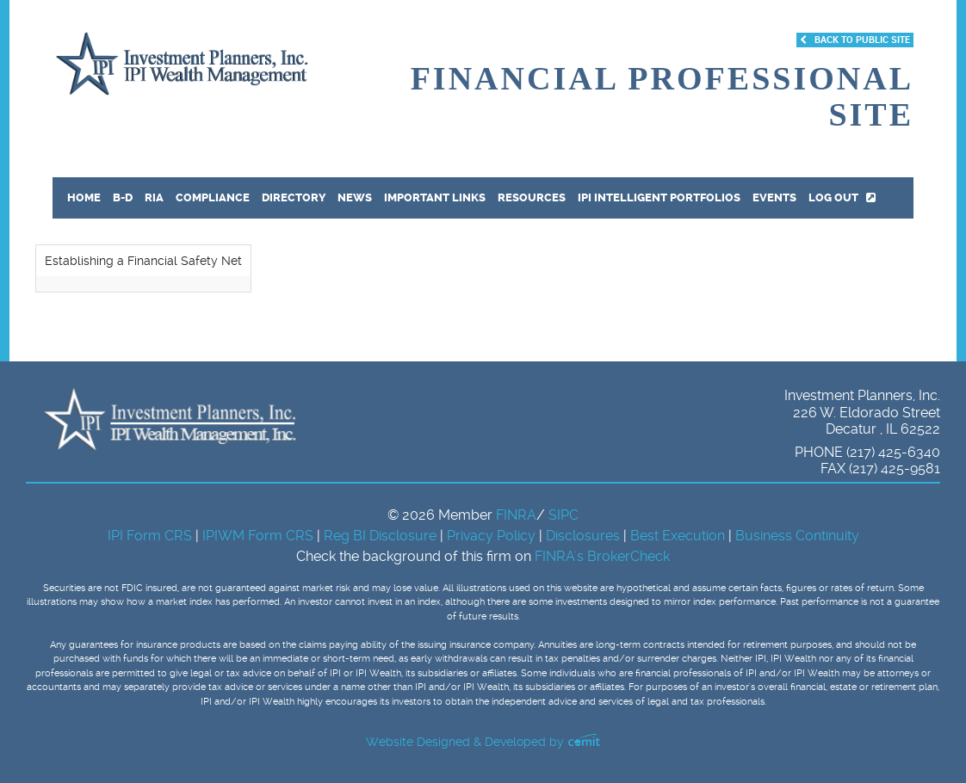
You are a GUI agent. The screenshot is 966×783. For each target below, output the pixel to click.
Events (774, 197)
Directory (293, 197)
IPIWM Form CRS (259, 535)
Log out (842, 197)
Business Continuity (797, 535)
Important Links (435, 197)
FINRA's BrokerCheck (602, 556)
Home (84, 197)
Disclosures (583, 535)
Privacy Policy (493, 535)
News (354, 197)
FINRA (516, 515)
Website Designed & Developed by (483, 742)
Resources (532, 197)
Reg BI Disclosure (382, 535)
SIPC (563, 515)
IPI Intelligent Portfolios (659, 197)
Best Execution (677, 535)
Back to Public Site (855, 40)
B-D (123, 197)
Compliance (213, 197)
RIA (154, 197)
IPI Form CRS (151, 535)
